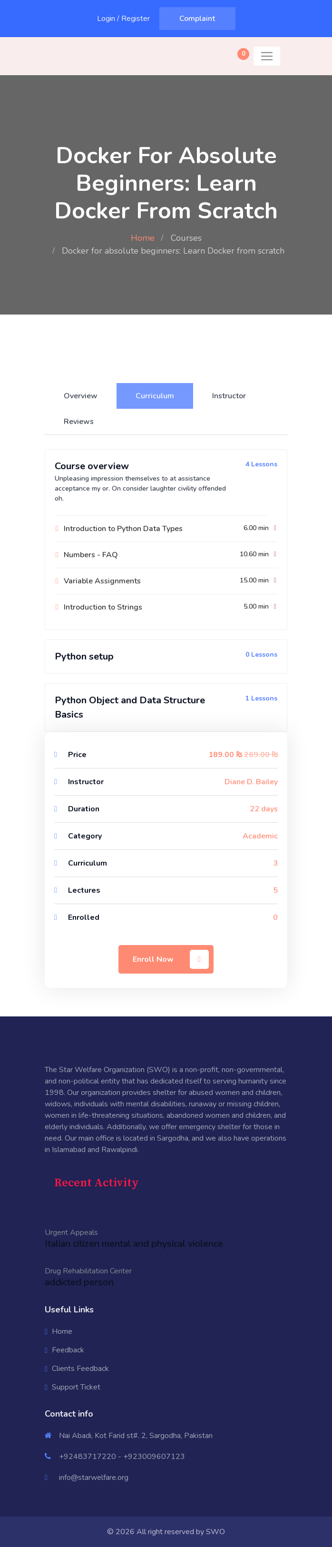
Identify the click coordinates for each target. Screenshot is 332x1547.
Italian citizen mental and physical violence (134, 1243)
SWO (215, 1532)
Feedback (68, 1350)
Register (135, 18)
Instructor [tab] (229, 396)
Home (143, 238)
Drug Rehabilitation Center (88, 1271)
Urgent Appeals (71, 1232)
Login (106, 18)
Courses (186, 238)
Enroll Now (171, 959)
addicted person (79, 1282)
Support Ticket (76, 1387)
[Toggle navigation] (267, 56)
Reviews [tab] (79, 421)
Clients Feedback (80, 1368)
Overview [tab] (81, 396)
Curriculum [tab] (155, 396)
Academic (260, 836)
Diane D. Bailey (251, 782)
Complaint (197, 18)
